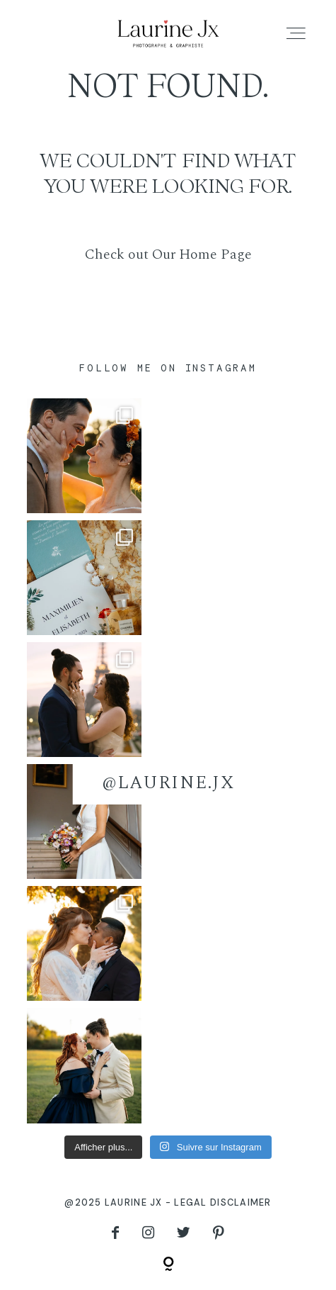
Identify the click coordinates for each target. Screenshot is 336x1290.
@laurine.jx (168, 783)
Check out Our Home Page (168, 254)
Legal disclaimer (222, 1202)
